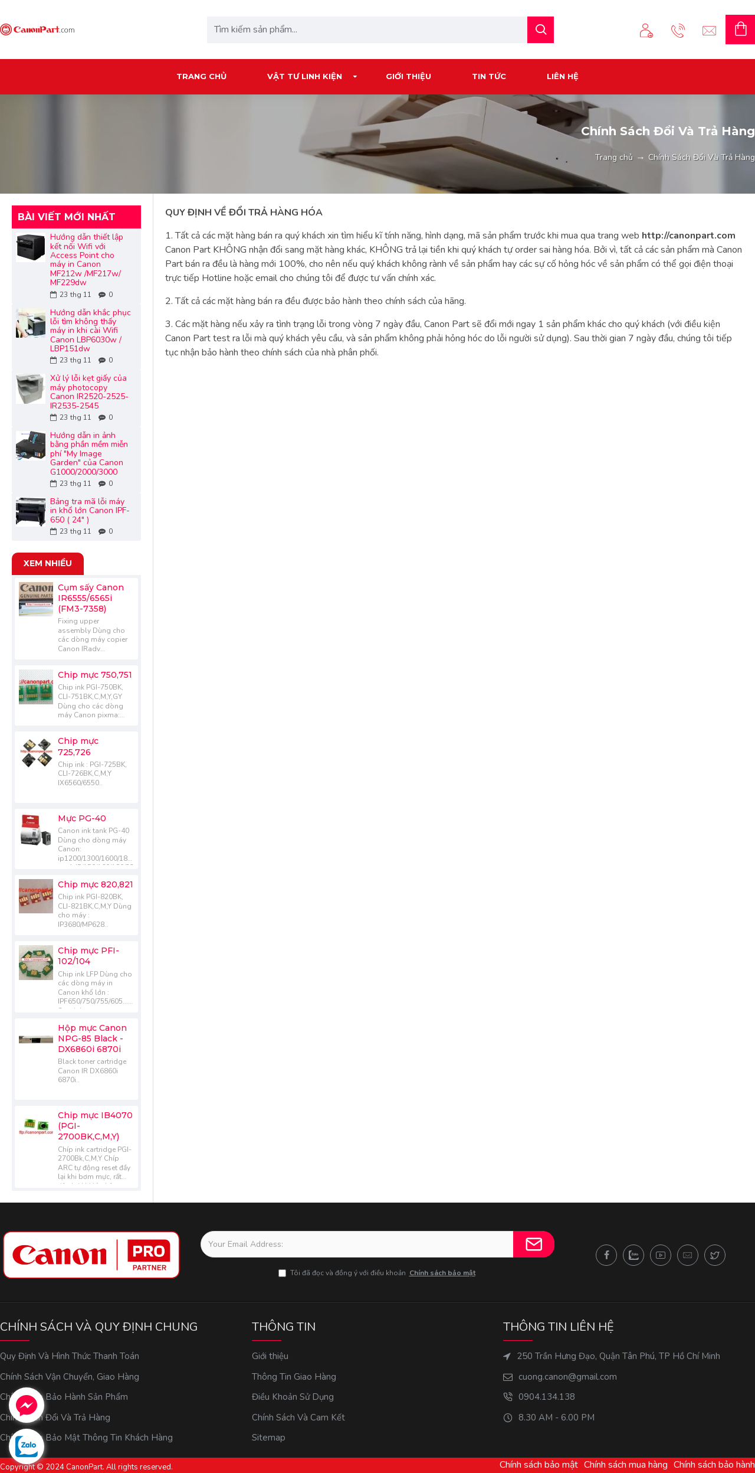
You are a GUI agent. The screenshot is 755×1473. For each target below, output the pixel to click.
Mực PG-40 (82, 818)
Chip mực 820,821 (95, 884)
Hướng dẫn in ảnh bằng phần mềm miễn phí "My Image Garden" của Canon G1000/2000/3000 (89, 453)
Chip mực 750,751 (95, 674)
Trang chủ (614, 157)
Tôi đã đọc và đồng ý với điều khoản (377, 1273)
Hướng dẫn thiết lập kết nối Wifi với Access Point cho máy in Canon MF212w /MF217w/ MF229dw (86, 260)
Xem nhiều (48, 563)
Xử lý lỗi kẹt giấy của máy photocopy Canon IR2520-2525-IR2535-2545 (89, 392)
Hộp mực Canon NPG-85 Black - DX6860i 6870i (92, 1038)
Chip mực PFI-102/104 (88, 955)
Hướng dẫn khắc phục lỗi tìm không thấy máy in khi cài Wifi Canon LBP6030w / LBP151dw (90, 331)
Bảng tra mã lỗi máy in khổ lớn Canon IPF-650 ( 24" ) (90, 510)
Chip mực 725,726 (78, 746)
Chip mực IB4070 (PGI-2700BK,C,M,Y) (95, 1126)
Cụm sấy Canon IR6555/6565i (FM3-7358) (91, 598)
